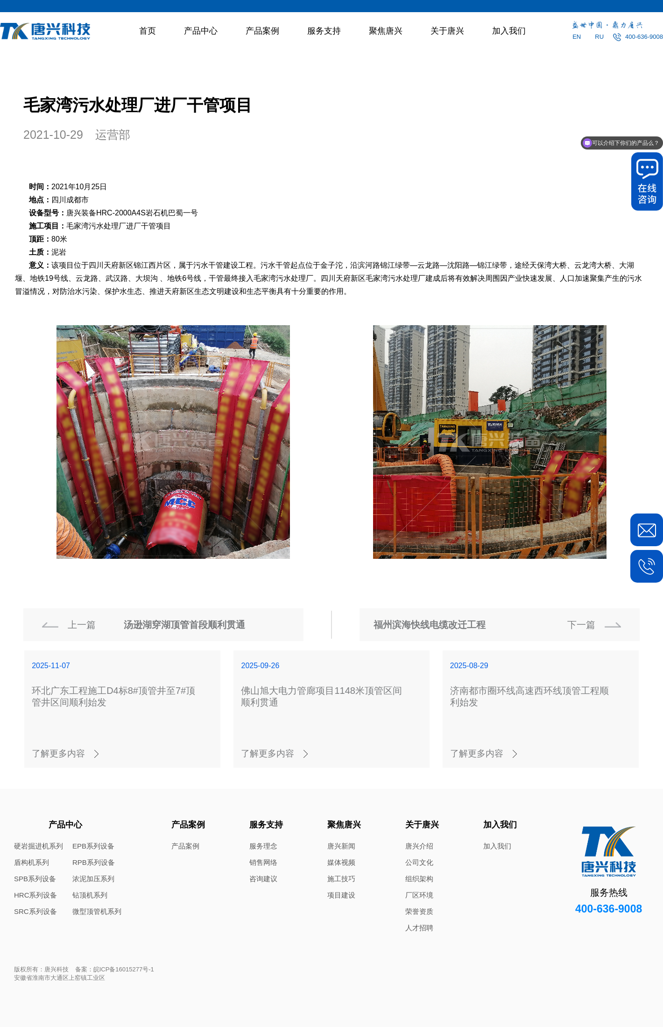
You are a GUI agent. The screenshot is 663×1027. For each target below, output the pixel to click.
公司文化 (419, 862)
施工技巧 (341, 879)
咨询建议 (263, 879)
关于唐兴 (447, 31)
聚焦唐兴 (385, 31)
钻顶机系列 (89, 895)
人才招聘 (419, 928)
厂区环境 (419, 895)
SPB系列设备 (35, 879)
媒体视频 (341, 862)
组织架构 (419, 879)
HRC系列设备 (35, 895)
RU (599, 36)
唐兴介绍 (419, 846)
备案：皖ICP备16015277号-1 (114, 969)
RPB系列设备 (93, 862)
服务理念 (263, 846)
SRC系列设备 (35, 911)
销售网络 (263, 862)
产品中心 (201, 31)
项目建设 (341, 895)
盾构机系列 (31, 862)
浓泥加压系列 (93, 879)
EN (576, 36)
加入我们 (509, 31)
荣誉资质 (419, 911)
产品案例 (262, 31)
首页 (147, 31)
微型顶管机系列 (96, 911)
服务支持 (324, 31)
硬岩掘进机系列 (38, 846)
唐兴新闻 (341, 846)
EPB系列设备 (93, 846)
